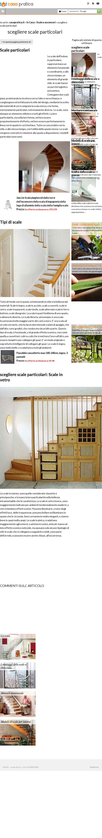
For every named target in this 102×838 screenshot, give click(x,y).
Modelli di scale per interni (16, 721)
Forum (62, 11)
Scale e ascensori (46, 22)
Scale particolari (15, 49)
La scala (5, 636)
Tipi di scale (11, 221)
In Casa (30, 22)
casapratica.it (16, 22)
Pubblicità (94, 767)
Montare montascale (12, 693)
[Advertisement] (32, 19)
